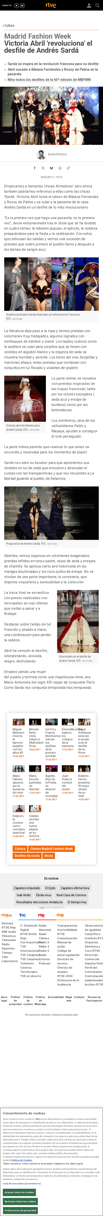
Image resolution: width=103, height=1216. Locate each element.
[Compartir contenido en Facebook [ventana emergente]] (34, 167)
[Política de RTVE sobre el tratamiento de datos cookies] (28, 1001)
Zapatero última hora (75, 888)
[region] (51, 1162)
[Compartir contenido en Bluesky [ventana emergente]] (51, 167)
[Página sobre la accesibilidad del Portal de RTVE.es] (56, 997)
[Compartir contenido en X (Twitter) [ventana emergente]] (43, 167)
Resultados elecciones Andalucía (39, 902)
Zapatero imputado (27, 888)
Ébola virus (43, 895)
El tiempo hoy (77, 902)
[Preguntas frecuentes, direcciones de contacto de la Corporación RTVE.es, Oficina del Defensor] (79, 997)
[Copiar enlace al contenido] (68, 167)
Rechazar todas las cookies (20, 1201)
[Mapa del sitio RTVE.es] (69, 999)
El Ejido (50, 888)
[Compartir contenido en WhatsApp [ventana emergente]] (60, 167)
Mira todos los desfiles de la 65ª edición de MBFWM (49, 80)
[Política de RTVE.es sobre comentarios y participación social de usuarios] (94, 999)
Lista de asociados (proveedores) (22, 1183)
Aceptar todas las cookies (19, 1192)
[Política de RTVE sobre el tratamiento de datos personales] (15, 1001)
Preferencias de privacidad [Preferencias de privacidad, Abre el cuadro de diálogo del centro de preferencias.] (20, 1210)
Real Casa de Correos (71, 895)
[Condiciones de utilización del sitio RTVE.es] (4, 999)
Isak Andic (24, 895)
